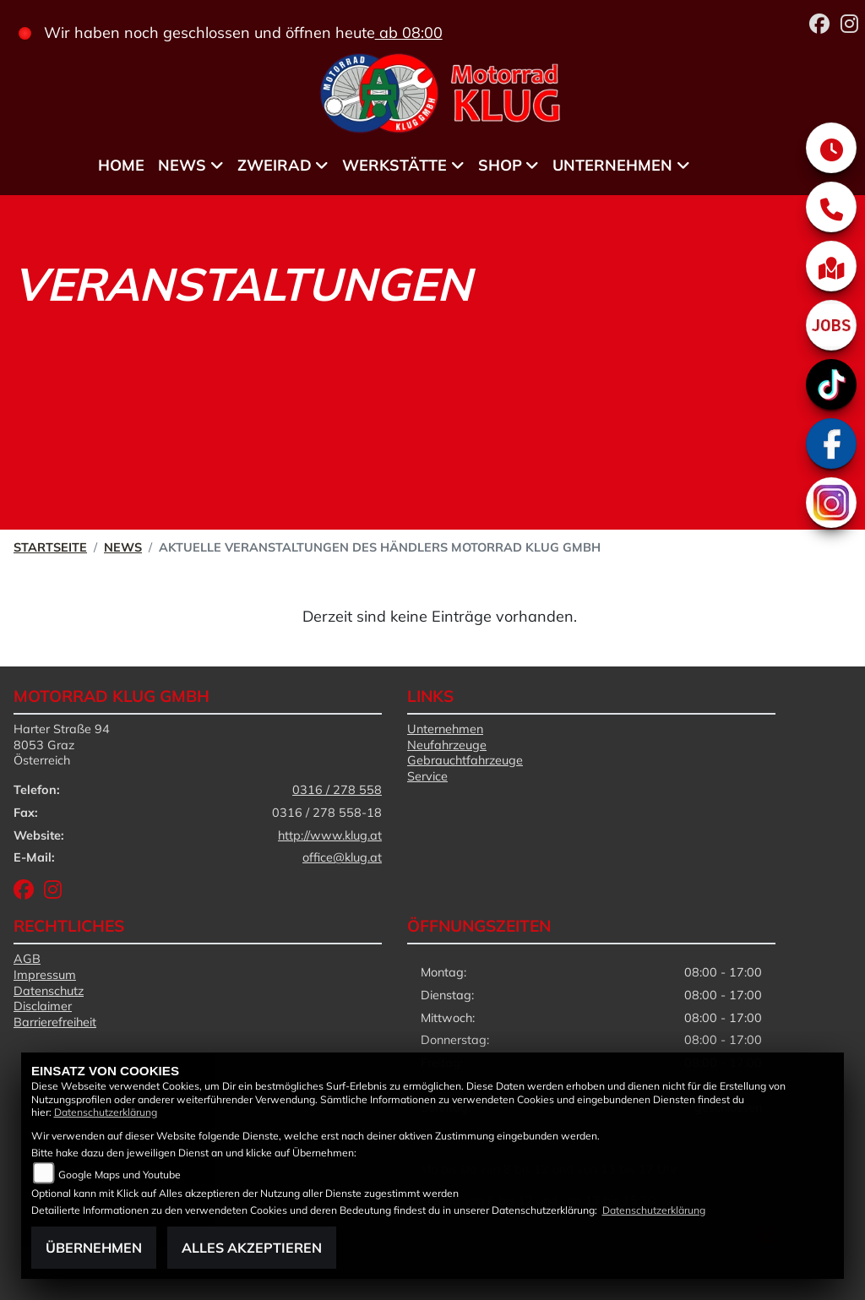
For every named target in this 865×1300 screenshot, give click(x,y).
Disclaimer (43, 1006)
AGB (27, 958)
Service (427, 776)
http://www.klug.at (330, 835)
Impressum (45, 974)
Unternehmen (445, 729)
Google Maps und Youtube (119, 1174)
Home (121, 165)
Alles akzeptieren (252, 1247)
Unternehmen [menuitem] (612, 165)
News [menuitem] (182, 165)
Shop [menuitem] (500, 165)
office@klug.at (342, 857)
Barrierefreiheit (55, 1022)
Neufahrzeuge (447, 745)
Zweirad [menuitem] (274, 165)
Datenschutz (49, 990)
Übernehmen (94, 1247)
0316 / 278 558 (337, 789)
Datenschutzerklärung (105, 1112)
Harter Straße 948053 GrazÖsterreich (62, 744)
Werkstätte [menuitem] (394, 165)
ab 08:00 (409, 32)
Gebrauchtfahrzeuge (465, 760)
